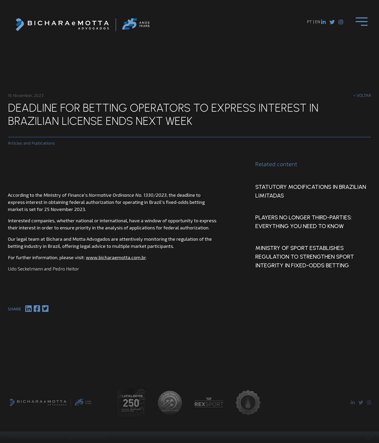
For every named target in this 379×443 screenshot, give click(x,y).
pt (309, 21)
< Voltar (362, 95)
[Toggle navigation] (361, 21)
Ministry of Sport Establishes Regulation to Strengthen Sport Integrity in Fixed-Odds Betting (302, 259)
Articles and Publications (31, 142)
